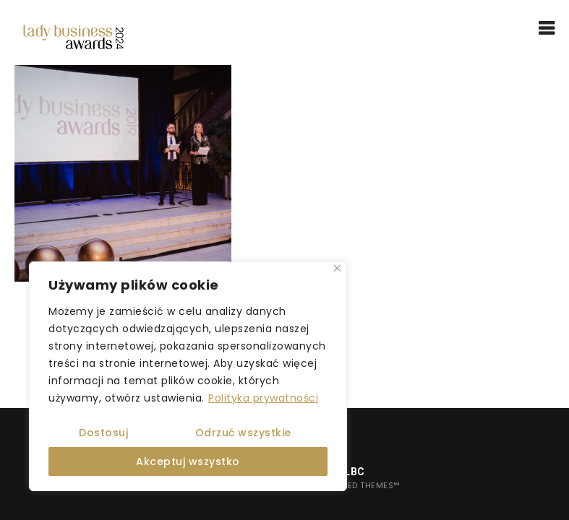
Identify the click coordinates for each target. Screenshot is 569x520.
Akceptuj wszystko (188, 461)
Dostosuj (103, 432)
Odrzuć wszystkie (243, 432)
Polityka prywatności (263, 398)
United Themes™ (364, 485)
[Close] (337, 268)
